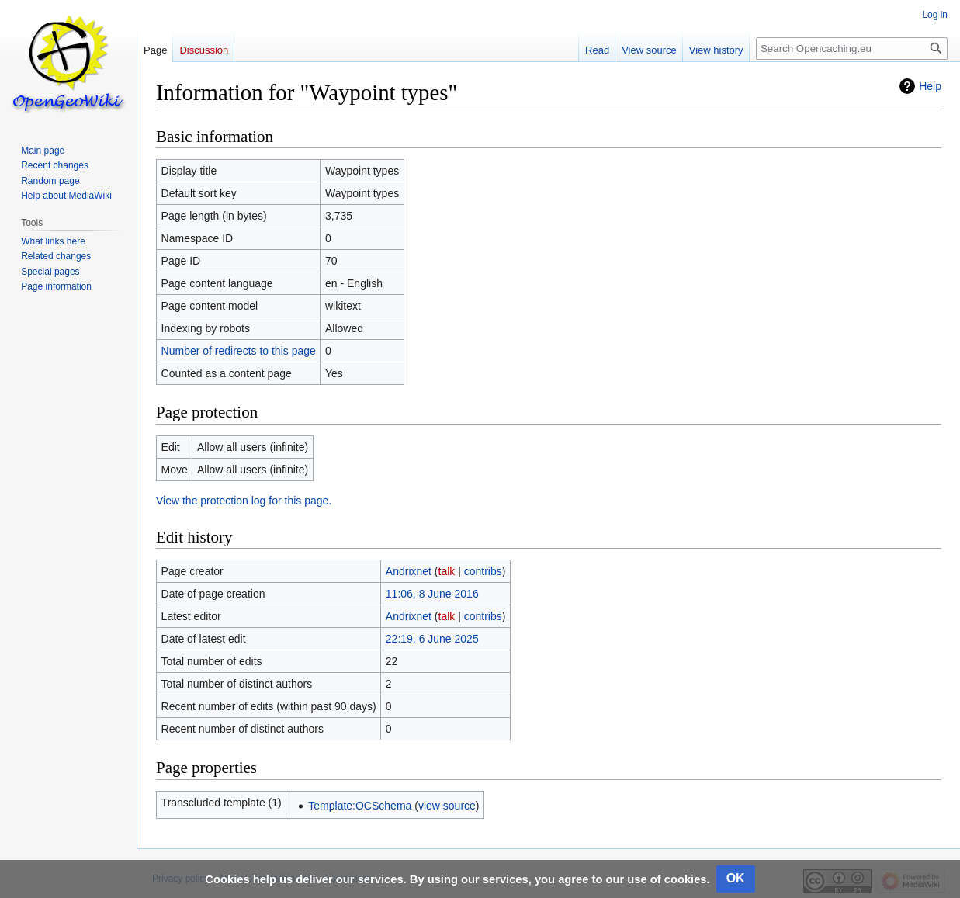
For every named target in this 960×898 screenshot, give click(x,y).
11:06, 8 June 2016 (432, 594)
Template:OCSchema (359, 805)
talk (447, 571)
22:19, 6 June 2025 (432, 639)
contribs (483, 571)
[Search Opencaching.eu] (852, 48)
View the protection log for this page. (243, 500)
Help (930, 86)
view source (447, 805)
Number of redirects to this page (238, 351)
